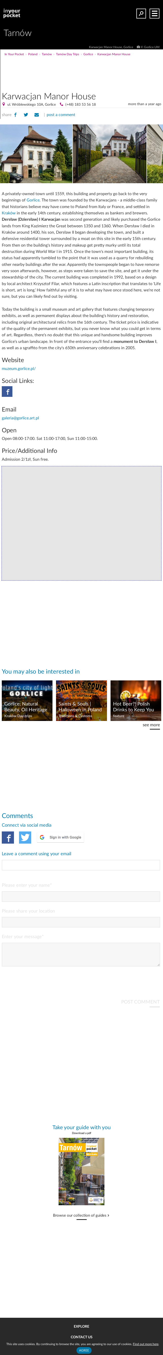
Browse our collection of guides (79, 1219)
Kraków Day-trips (18, 716)
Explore (81, 1326)
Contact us (82, 1337)
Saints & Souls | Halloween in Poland (80, 707)
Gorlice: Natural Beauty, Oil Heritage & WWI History (25, 707)
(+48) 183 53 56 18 (80, 104)
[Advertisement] (100, 67)
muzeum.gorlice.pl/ (19, 369)
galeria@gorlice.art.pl (20, 418)
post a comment (61, 115)
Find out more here (145, 1344)
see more (151, 725)
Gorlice (33, 200)
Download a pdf (81, 1137)
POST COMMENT (140, 1006)
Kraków (9, 213)
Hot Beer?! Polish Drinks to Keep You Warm (133, 707)
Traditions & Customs (75, 716)
